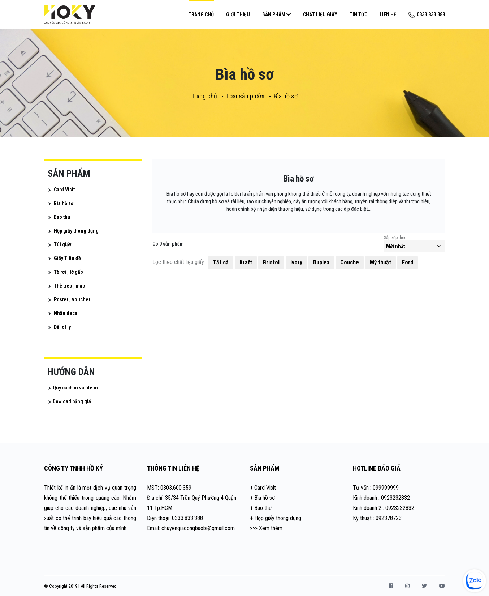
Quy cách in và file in (75, 388)
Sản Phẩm (276, 14)
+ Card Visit (263, 487)
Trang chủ (201, 14)
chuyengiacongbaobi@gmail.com (198, 528)
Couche (349, 262)
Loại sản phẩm (245, 96)
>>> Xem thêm (266, 528)
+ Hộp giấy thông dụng (275, 518)
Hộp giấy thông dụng (76, 231)
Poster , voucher (72, 299)
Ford (407, 262)
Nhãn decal (66, 313)
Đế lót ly (62, 327)
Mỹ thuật (380, 262)
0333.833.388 (426, 14)
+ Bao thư (261, 508)
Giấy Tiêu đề (67, 258)
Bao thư (62, 217)
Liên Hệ (388, 14)
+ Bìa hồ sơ (262, 497)
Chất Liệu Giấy (320, 14)
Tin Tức (358, 14)
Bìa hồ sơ (286, 96)
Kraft (245, 262)
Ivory (296, 262)
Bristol (271, 262)
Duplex (321, 262)
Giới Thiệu (238, 14)
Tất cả (221, 262)
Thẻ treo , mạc (69, 286)
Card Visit (64, 189)
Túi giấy (62, 244)
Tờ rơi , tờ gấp (68, 272)
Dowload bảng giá (72, 401)
